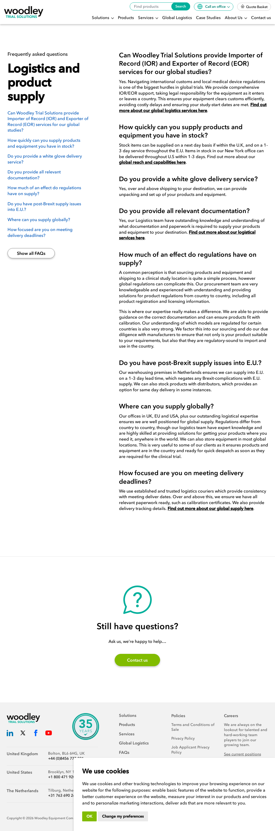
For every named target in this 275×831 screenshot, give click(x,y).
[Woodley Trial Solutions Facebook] (35, 734)
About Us (234, 17)
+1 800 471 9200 (62, 777)
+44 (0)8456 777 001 (66, 758)
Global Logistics (177, 17)
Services (146, 17)
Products (126, 17)
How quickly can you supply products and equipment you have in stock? (44, 143)
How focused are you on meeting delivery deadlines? (40, 232)
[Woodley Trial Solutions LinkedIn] (10, 734)
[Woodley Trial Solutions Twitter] (23, 734)
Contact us (261, 17)
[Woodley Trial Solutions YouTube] (48, 734)
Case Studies (208, 17)
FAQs (124, 752)
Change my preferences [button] (123, 816)
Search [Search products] (180, 6)
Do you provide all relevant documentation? (34, 174)
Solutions (101, 17)
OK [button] (89, 816)
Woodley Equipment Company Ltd (60, 818)
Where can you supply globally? (39, 219)
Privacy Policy (183, 738)
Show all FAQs (31, 253)
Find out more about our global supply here (210, 508)
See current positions (242, 754)
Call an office (211, 6)
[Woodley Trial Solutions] (23, 12)
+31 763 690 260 (62, 795)
